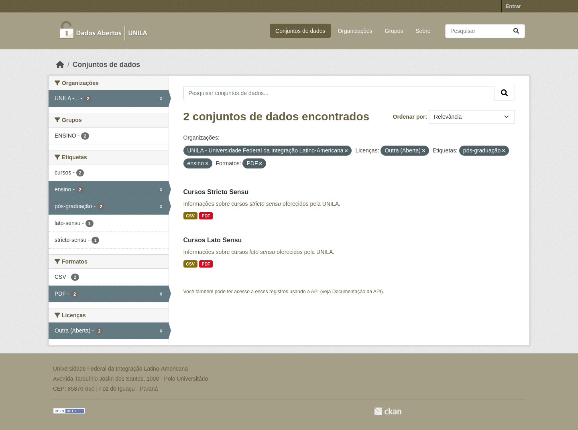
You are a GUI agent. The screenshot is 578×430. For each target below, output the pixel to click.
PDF (205, 215)
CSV (190, 215)
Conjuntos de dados (300, 31)
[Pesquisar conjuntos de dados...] (485, 31)
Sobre (422, 31)
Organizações (355, 31)
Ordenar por (409, 117)
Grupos (394, 31)
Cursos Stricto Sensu (216, 192)
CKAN (387, 411)
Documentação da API (356, 291)
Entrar (513, 6)
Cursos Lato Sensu (212, 240)
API (315, 291)
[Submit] (516, 31)
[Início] (60, 65)
